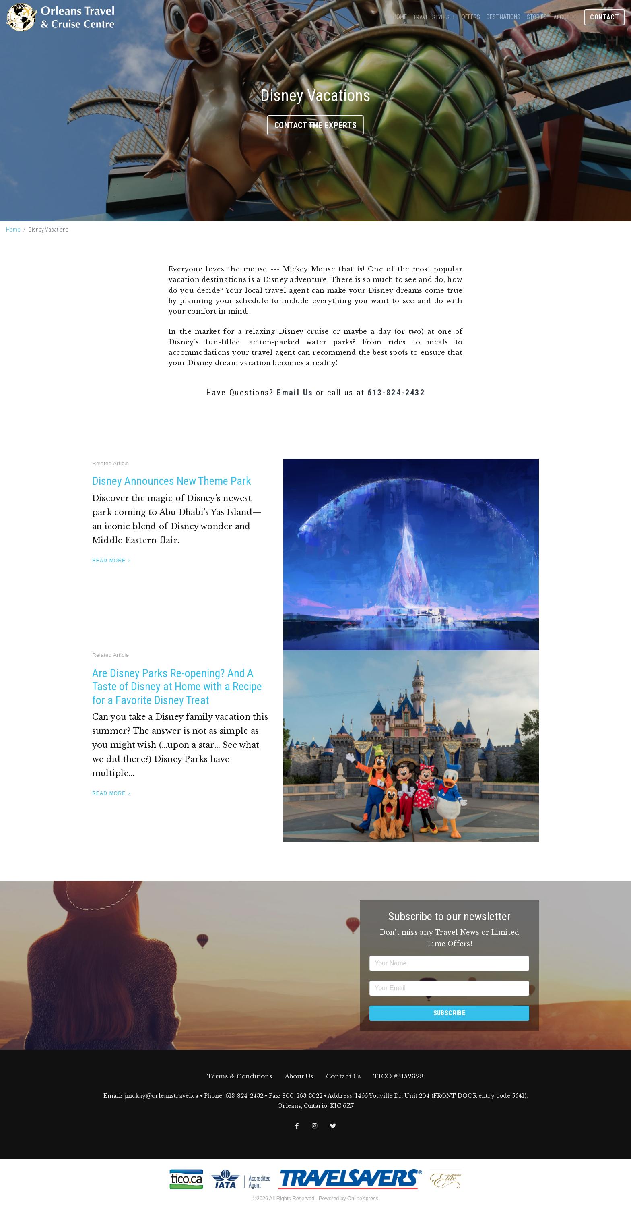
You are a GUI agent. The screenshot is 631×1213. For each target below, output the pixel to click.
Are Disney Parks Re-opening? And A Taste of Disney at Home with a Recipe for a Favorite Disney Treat (177, 687)
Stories (537, 17)
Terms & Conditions (239, 1076)
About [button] (561, 17)
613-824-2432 (396, 392)
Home (400, 17)
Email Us (295, 392)
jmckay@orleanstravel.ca (161, 1096)
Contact (604, 17)
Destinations (503, 17)
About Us (299, 1076)
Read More (109, 560)
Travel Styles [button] (431, 17)
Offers (471, 17)
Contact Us (343, 1076)
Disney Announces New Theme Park (171, 481)
